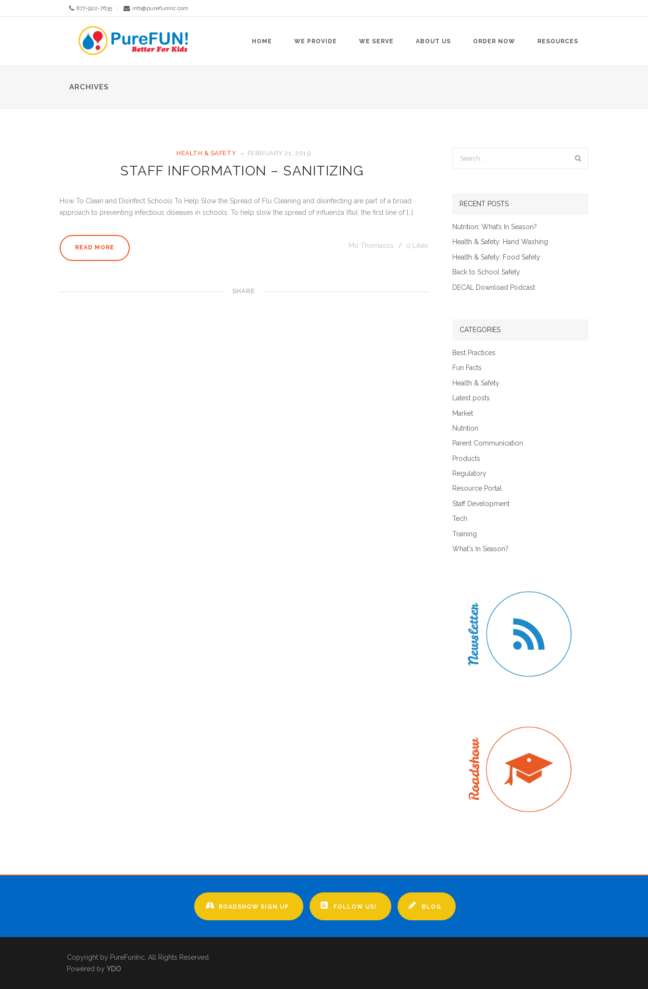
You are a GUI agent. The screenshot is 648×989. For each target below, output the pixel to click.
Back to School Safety (486, 272)
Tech (459, 518)
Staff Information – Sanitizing (244, 171)
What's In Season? (480, 549)
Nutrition (465, 428)
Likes (417, 245)
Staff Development (481, 503)
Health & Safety (206, 153)
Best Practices (474, 353)
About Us (433, 41)
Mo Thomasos (372, 245)
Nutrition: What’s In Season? (494, 227)
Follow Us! (349, 905)
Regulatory (469, 473)
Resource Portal (477, 488)
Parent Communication (487, 443)
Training (464, 534)
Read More (94, 247)
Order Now (494, 41)
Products (466, 458)
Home (262, 41)
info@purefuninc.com (160, 8)
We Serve (376, 41)
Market (462, 413)
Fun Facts (467, 367)
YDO (114, 969)
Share (243, 291)
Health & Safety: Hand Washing (500, 242)
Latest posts (471, 398)
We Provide (315, 41)
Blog (425, 905)
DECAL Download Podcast (493, 287)
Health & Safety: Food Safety (496, 257)
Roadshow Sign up (247, 905)
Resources (557, 41)
